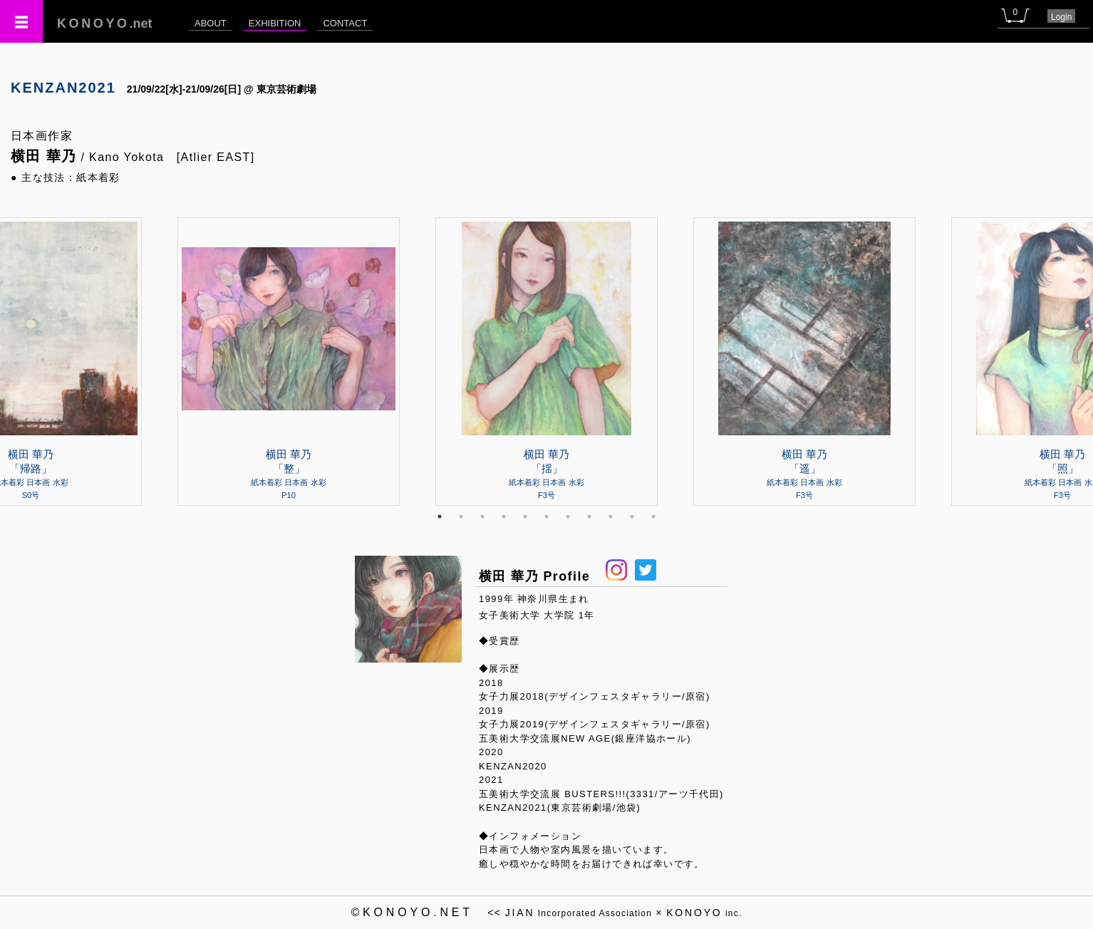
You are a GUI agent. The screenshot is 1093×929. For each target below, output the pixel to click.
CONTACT (345, 23)
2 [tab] (461, 516)
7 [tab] (568, 516)
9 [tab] (611, 516)
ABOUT (211, 23)
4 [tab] (504, 516)
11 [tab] (653, 516)
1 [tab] (439, 516)
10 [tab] (632, 516)
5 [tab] (525, 516)
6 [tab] (546, 516)
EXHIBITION (275, 23)
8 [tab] (589, 516)
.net (104, 23)
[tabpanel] (546, 361)
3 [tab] (482, 516)
